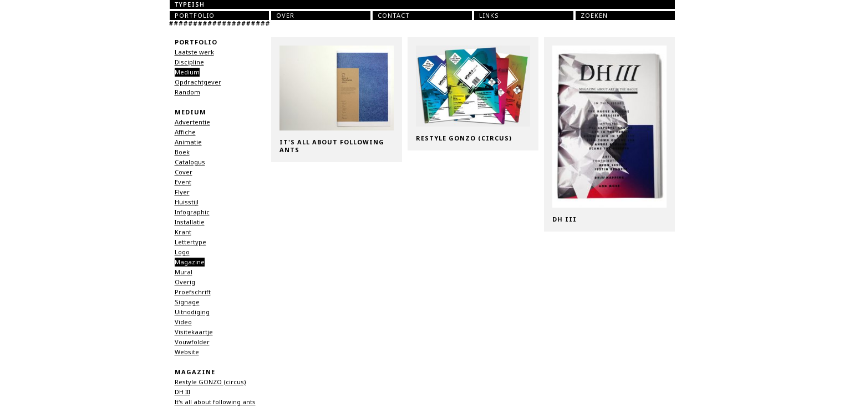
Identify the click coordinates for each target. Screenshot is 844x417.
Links (489, 15)
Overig (185, 282)
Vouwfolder (192, 342)
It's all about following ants (215, 402)
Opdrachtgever (198, 82)
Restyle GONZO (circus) (210, 382)
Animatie (188, 142)
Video (183, 322)
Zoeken (594, 15)
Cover (183, 172)
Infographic (192, 212)
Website (187, 352)
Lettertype (190, 242)
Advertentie (192, 122)
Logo (182, 252)
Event (183, 182)
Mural (183, 272)
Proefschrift (193, 292)
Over (285, 15)
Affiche (185, 132)
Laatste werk (194, 52)
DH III (182, 392)
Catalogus (190, 162)
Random (187, 92)
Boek (182, 152)
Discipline (189, 62)
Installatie (190, 222)
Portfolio (195, 15)
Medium (187, 72)
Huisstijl (187, 202)
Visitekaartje (194, 332)
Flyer (182, 192)
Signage (187, 302)
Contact (394, 15)
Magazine (190, 262)
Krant (183, 232)
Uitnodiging (192, 312)
